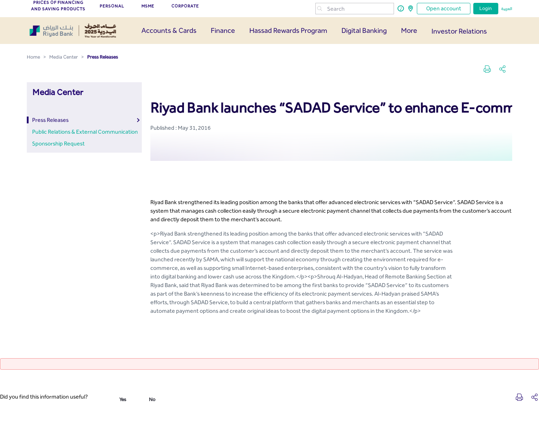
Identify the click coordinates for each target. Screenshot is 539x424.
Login (485, 8)
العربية (506, 8)
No (152, 399)
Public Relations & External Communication (85, 131)
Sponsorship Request (58, 143)
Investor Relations (459, 31)
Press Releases (50, 120)
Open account (443, 8)
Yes (122, 399)
